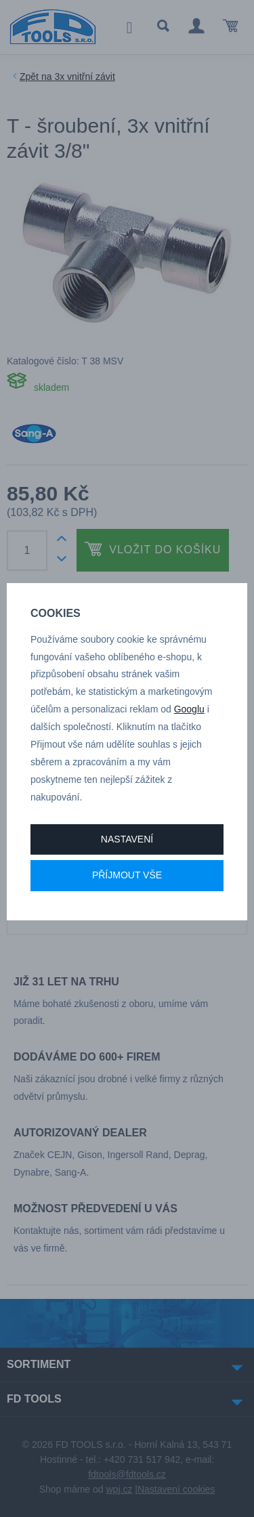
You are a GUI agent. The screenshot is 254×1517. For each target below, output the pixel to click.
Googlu (189, 709)
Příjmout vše (127, 875)
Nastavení (127, 839)
